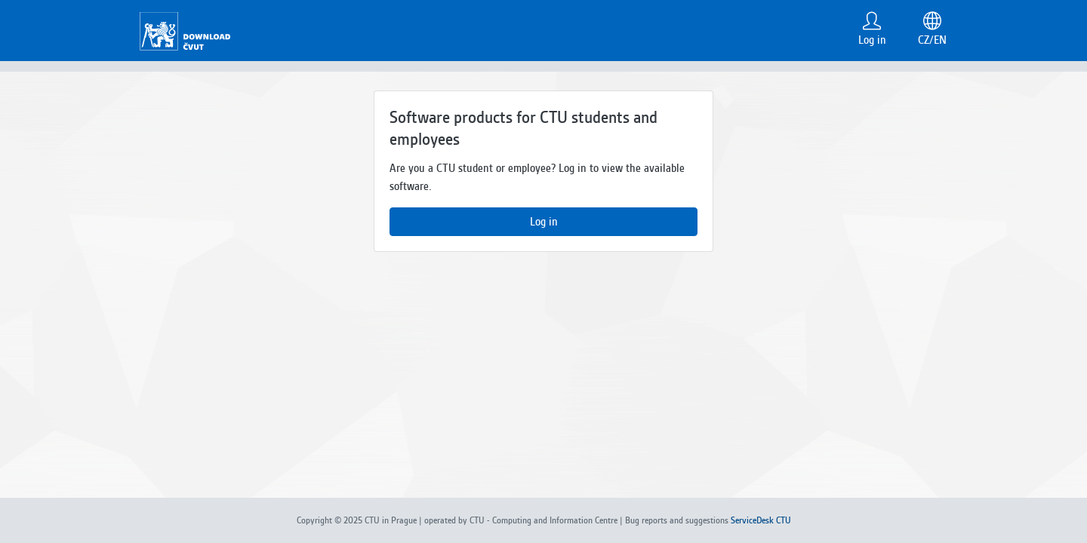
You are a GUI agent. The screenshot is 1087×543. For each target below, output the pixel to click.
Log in (544, 222)
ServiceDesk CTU (761, 520)
